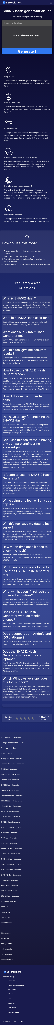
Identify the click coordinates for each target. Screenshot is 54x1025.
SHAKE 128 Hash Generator (11, 848)
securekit (19, 1022)
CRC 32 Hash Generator (10, 896)
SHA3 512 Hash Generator (11, 875)
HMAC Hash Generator (9, 885)
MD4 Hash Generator (9, 833)
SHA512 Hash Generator (10, 785)
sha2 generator (7, 960)
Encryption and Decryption (11, 901)
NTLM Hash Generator (9, 880)
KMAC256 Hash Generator (11, 811)
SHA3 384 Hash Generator (11, 870)
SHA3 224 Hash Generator (11, 859)
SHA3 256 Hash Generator (11, 864)
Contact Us (12, 1007)
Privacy (10, 993)
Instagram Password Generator (13, 743)
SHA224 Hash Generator (10, 822)
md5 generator (6, 954)
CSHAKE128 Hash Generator (11, 795)
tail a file (4, 928)
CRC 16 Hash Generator (10, 891)
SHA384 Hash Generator (10, 817)
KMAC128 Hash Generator (11, 806)
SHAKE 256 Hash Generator (11, 854)
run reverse (5, 917)
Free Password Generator (11, 737)
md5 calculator (6, 949)
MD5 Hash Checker (8, 748)
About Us (11, 1003)
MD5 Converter (7, 753)
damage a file (6, 944)
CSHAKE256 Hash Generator (12, 801)
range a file (5, 912)
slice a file (5, 938)
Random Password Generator (12, 764)
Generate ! (27, 49)
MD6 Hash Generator (9, 838)
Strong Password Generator (11, 758)
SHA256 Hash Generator (10, 774)
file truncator (6, 933)
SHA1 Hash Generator (9, 769)
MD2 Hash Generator (9, 843)
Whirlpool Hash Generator (11, 827)
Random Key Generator (10, 780)
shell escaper (6, 922)
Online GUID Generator (10, 790)
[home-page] (12, 2)
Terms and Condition (16, 985)
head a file (5, 907)
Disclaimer (12, 989)
